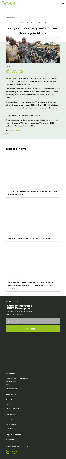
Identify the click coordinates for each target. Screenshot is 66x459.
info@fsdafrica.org (12, 389)
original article (15, 130)
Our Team (9, 404)
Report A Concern (13, 435)
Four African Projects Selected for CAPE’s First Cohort (29, 238)
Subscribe (30, 329)
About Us (9, 400)
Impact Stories (11, 424)
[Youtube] (14, 452)
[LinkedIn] (8, 452)
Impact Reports (11, 420)
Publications (10, 429)
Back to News (11, 18)
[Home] (10, 3)
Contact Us (10, 440)
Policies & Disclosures (13, 409)
